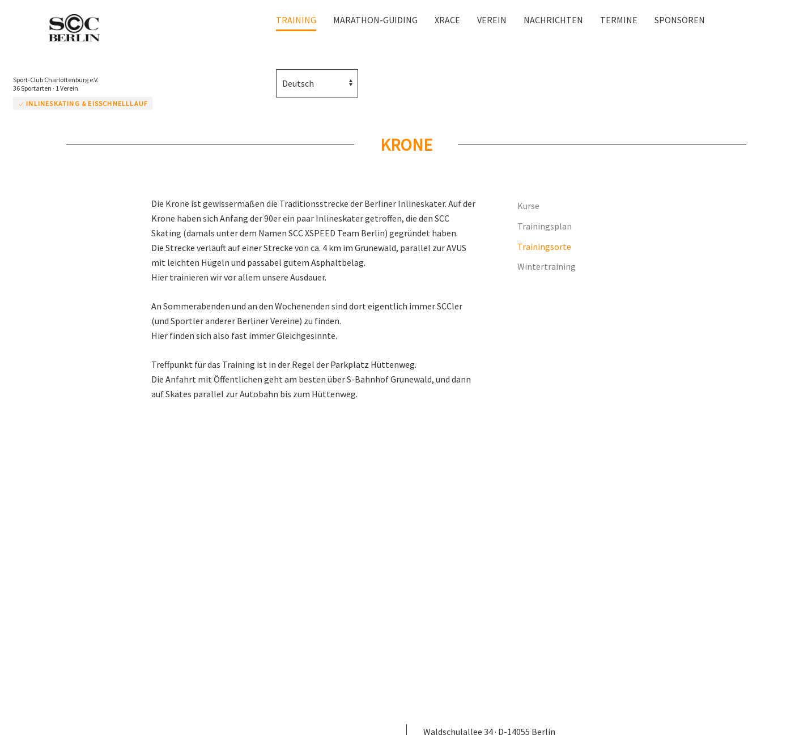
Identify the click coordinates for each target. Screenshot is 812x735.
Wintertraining (546, 266)
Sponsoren (679, 20)
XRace (447, 20)
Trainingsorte (544, 246)
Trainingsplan (544, 226)
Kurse (528, 205)
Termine (618, 20)
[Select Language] (317, 83)
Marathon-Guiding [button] (375, 20)
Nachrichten (553, 20)
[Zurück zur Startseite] (79, 28)
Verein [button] (492, 20)
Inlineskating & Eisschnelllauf (83, 103)
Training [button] (296, 20)
